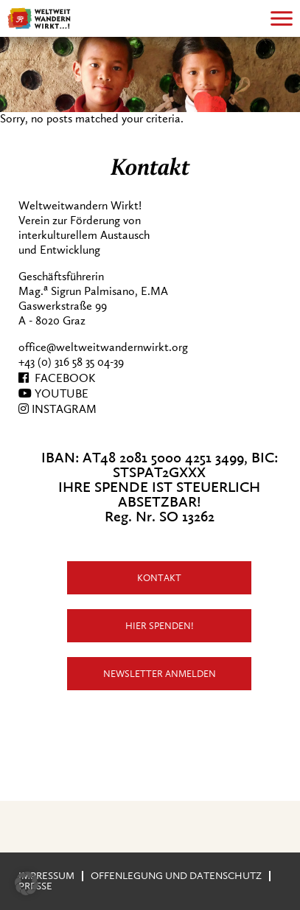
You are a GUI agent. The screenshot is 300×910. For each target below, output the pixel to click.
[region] (150, 74)
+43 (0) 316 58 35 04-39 (71, 362)
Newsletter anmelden (159, 673)
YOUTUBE (53, 393)
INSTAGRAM (57, 409)
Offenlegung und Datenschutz (176, 875)
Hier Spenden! (159, 625)
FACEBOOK (56, 378)
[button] (26, 883)
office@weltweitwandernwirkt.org (103, 347)
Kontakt (159, 577)
